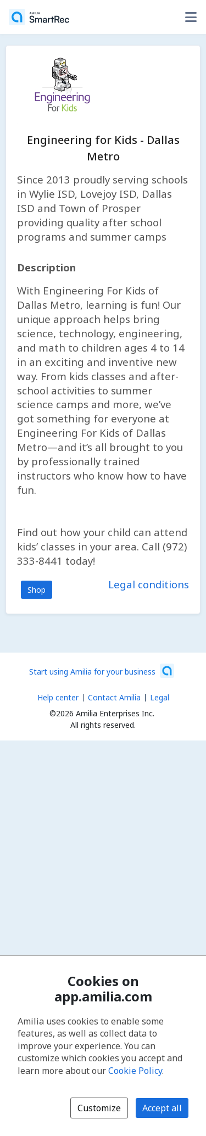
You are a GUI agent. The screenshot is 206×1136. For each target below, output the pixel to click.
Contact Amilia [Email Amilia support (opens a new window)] (114, 697)
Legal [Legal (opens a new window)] (159, 697)
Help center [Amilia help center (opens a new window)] (58, 697)
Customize (99, 1108)
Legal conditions (148, 584)
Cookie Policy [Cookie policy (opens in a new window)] (135, 1071)
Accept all (162, 1108)
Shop (36, 589)
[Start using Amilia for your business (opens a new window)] (101, 671)
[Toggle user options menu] (190, 17)
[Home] (39, 17)
